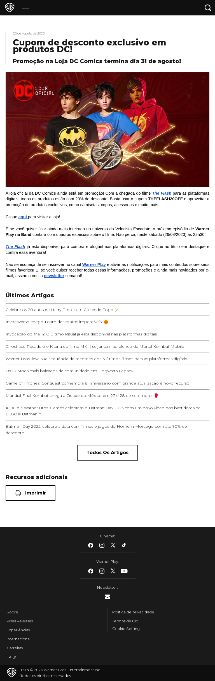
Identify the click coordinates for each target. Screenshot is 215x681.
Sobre (12, 612)
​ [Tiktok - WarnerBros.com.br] (124, 545)
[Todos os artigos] (107, 452)
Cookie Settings (126, 628)
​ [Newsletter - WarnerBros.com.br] (107, 596)
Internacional (19, 639)
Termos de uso (125, 621)
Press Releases (20, 621)
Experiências (18, 630)
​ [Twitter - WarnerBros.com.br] (113, 545)
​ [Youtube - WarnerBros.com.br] (124, 571)
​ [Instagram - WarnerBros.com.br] (102, 545)
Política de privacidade (133, 612)
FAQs (11, 657)
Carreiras (15, 648)
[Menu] (25, 7)
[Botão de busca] (208, 7)
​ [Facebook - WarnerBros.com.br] (90, 545)
